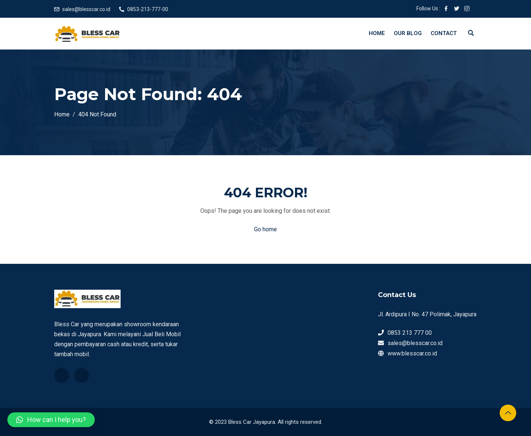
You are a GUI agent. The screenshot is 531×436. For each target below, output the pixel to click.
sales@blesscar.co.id (86, 9)
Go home (265, 229)
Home (377, 33)
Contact (444, 33)
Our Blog (408, 33)
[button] (51, 419)
